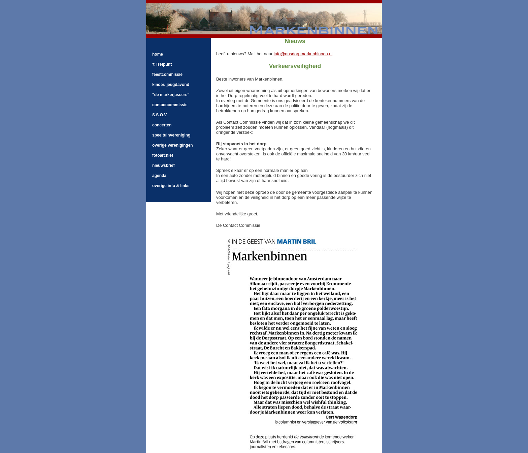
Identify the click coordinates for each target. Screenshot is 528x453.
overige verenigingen (172, 145)
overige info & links (171, 185)
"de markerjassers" (170, 94)
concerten (161, 125)
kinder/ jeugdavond (170, 84)
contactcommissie (170, 104)
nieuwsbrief (163, 165)
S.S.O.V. (160, 115)
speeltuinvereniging (171, 135)
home (157, 54)
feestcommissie (167, 74)
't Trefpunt (162, 64)
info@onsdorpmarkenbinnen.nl (303, 53)
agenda (159, 175)
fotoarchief (162, 155)
